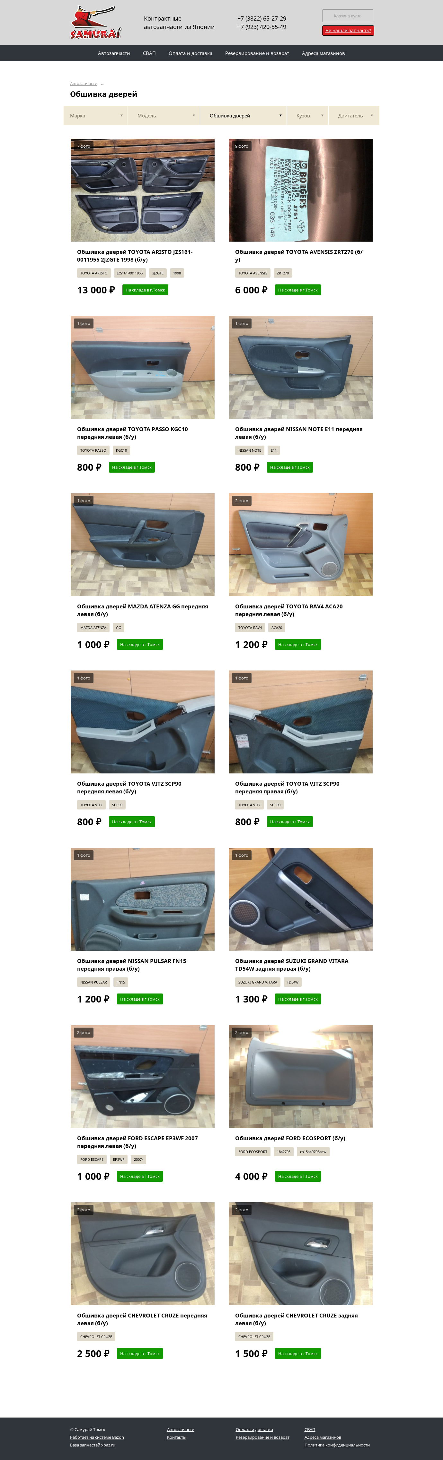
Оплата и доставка (254, 1429)
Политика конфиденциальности (337, 1445)
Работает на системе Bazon (97, 1437)
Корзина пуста (347, 16)
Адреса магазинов (323, 1437)
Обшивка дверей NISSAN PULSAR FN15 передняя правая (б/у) (131, 964)
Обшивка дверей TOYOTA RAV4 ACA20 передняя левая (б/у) (289, 610)
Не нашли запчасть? (348, 30)
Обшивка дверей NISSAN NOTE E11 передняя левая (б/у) (299, 432)
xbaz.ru (108, 1445)
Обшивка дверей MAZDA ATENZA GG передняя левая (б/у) (142, 610)
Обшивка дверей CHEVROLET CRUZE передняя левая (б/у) (142, 1319)
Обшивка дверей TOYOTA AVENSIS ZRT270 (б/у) (299, 255)
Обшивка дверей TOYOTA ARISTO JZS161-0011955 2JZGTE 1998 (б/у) (134, 255)
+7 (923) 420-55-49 (261, 27)
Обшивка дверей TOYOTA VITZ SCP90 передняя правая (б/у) (287, 787)
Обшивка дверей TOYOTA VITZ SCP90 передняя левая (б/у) (129, 787)
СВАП (310, 1429)
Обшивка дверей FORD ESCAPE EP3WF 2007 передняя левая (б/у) (137, 1142)
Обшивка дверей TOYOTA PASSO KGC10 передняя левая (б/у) (132, 432)
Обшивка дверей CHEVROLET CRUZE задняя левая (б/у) (296, 1319)
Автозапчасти (83, 83)
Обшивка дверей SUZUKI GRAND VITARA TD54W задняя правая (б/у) (292, 964)
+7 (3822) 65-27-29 (261, 18)
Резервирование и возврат (262, 1437)
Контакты (176, 1437)
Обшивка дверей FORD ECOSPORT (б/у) (290, 1138)
